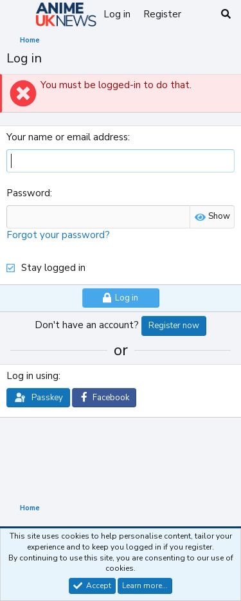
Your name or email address (67, 137)
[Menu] (18, 15)
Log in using (32, 375)
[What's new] (200, 14)
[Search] (225, 14)
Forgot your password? (58, 234)
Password (28, 193)
